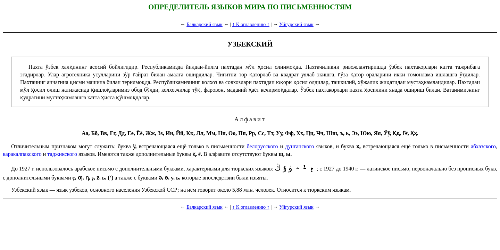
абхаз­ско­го (483, 146)
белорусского (262, 146)
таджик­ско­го (62, 154)
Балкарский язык (204, 24)
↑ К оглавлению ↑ (250, 24)
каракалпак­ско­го (22, 154)
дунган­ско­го (299, 146)
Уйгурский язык (296, 24)
